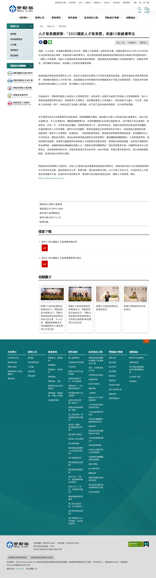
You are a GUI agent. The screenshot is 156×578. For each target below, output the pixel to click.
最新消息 (112, 358)
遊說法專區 (93, 464)
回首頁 (87, 2)
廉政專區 (92, 388)
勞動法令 (97, 2)
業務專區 (56, 17)
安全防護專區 (94, 492)
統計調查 (112, 371)
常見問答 (72, 2)
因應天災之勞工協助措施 (75, 372)
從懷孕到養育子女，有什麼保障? (75, 379)
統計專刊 (112, 367)
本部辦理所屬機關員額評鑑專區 (96, 458)
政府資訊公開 (60, 2)
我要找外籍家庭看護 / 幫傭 (75, 408)
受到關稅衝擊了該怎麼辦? (75, 394)
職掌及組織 (12, 362)
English (106, 2)
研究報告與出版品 (96, 375)
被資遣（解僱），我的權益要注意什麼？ (75, 427)
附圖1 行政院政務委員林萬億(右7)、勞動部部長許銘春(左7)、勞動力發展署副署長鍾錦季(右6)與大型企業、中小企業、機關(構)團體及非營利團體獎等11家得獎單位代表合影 (52, 307)
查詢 (139, 12)
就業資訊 (14, 50)
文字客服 (147, 12)
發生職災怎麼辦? (75, 434)
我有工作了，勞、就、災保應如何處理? (75, 489)
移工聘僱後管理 (74, 458)
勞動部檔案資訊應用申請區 (96, 478)
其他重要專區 (53, 400)
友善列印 (132, 42)
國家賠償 (92, 473)
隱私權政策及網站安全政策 (42, 557)
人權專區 (92, 393)
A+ (148, 2)
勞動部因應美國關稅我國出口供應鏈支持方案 (96, 360)
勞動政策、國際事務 (55, 359)
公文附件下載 (134, 377)
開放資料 (92, 426)
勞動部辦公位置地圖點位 (15, 372)
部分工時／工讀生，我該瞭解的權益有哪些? (75, 479)
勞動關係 (51, 365)
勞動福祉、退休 (54, 381)
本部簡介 (23, 17)
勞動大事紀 (12, 367)
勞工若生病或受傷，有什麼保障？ (75, 505)
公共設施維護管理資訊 (96, 413)
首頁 (41, 26)
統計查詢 (112, 362)
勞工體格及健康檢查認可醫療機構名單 (136, 369)
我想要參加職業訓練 (75, 470)
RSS (80, 2)
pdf (44, 248)
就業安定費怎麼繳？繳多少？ (74, 401)
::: (6, 2)
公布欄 (13, 44)
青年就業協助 (73, 443)
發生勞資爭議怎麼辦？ (75, 512)
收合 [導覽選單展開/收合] (146, 341)
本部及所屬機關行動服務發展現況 (96, 420)
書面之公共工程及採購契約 (96, 398)
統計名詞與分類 (115, 389)
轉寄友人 (143, 42)
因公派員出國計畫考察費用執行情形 (96, 486)
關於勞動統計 (114, 398)
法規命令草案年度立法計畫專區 (96, 450)
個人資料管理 (94, 468)
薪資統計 (112, 376)
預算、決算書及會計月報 (96, 369)
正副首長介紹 (13, 358)
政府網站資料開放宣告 (18, 557)
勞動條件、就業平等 (55, 370)
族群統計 (112, 380)
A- (140, 2)
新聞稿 (13, 34)
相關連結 (130, 17)
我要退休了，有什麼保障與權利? (75, 387)
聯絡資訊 (11, 378)
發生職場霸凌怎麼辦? (75, 463)
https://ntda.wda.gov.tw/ (51, 178)
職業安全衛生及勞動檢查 (55, 387)
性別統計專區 (114, 385)
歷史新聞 (14, 55)
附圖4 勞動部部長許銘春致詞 (135, 298)
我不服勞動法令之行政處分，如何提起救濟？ (75, 520)
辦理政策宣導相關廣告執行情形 (96, 432)
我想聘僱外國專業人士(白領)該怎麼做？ (75, 450)
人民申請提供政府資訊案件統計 (96, 405)
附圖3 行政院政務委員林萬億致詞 (107, 298)
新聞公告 (39, 17)
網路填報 (112, 394)
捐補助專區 (93, 379)
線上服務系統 (73, 358)
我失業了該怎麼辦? (76, 439)
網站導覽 (126, 2)
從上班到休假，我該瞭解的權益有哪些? (75, 417)
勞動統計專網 (112, 17)
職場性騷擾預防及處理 (75, 497)
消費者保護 (133, 362)
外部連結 (132, 381)
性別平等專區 (94, 384)
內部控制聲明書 (95, 445)
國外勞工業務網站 (136, 358)
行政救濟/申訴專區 (76, 362)
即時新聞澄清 (16, 39)
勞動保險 (51, 377)
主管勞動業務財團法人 (96, 439)
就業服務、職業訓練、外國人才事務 (55, 394)
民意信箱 (116, 2)
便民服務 (72, 17)
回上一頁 (120, 42)
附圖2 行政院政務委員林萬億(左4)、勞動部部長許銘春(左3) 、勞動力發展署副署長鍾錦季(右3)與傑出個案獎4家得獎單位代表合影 (80, 304)
